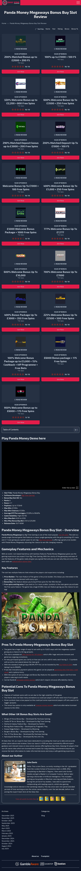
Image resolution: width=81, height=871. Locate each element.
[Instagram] (52, 799)
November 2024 (8, 841)
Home (4, 23)
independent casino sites (21, 561)
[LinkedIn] (47, 799)
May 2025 (5, 826)
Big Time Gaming (28, 495)
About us (35, 856)
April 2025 (6, 828)
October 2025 (7, 821)
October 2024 (7, 843)
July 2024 (5, 848)
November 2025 (8, 818)
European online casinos (25, 680)
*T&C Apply (20, 63)
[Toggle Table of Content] (74, 430)
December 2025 (8, 815)
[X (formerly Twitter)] (58, 799)
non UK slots (63, 535)
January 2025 (6, 836)
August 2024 (6, 846)
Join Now (20, 72)
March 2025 (6, 831)
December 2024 (8, 838)
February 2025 (7, 833)
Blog (43, 815)
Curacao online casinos (44, 705)
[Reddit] (63, 799)
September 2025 (8, 823)
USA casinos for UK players (32, 654)
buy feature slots (65, 665)
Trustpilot (45, 856)
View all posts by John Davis (26, 799)
